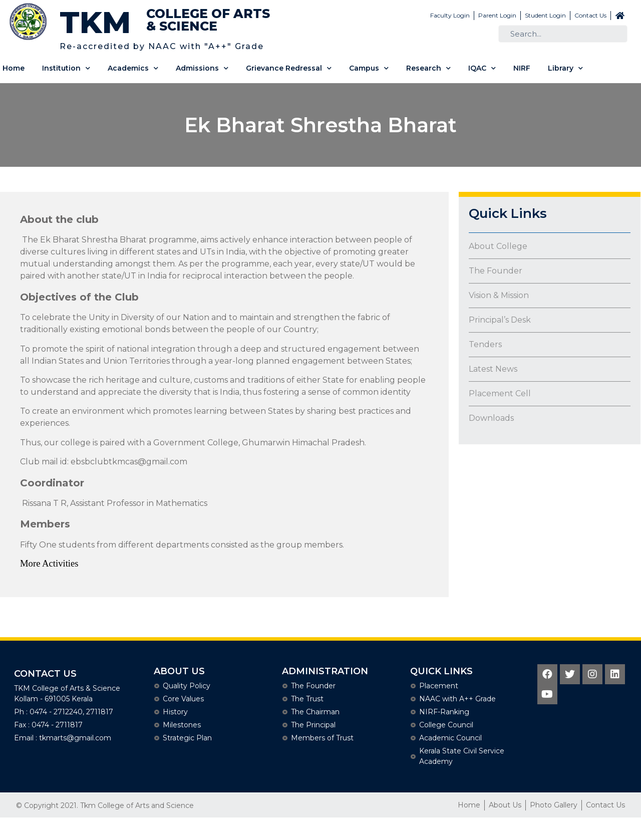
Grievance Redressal (289, 68)
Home (14, 68)
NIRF (521, 68)
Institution (66, 68)
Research (428, 68)
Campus (369, 68)
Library (565, 68)
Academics (133, 68)
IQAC (482, 68)
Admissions (202, 68)
